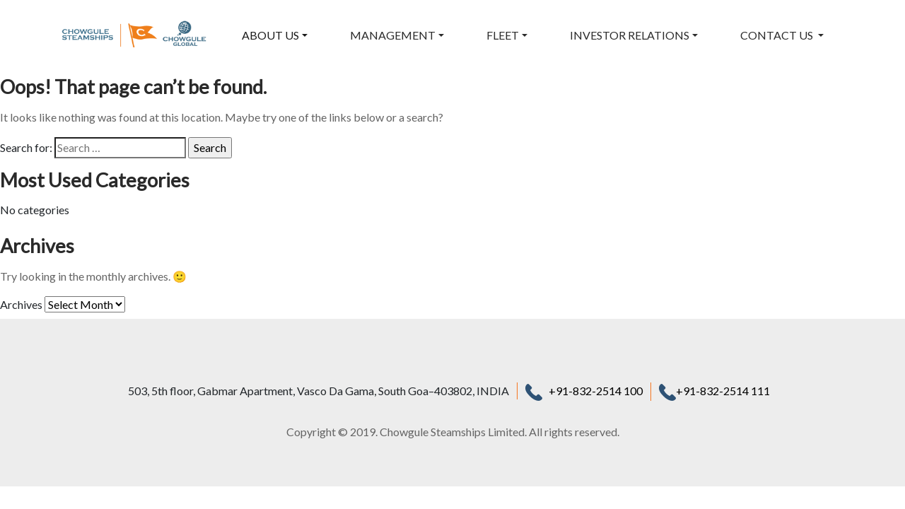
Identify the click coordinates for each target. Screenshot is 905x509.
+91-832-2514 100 (596, 390)
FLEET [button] (502, 35)
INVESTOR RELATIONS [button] (629, 35)
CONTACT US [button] (777, 35)
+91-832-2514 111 (714, 390)
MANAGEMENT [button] (393, 35)
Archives (21, 304)
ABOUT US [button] (270, 35)
